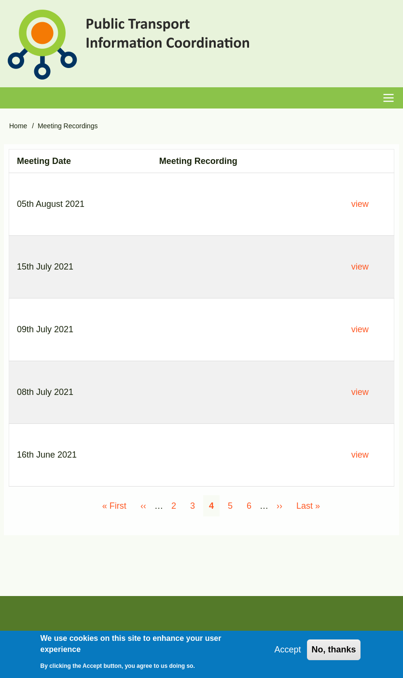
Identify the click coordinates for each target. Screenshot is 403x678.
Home (18, 126)
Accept (287, 649)
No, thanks (333, 649)
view (360, 204)
